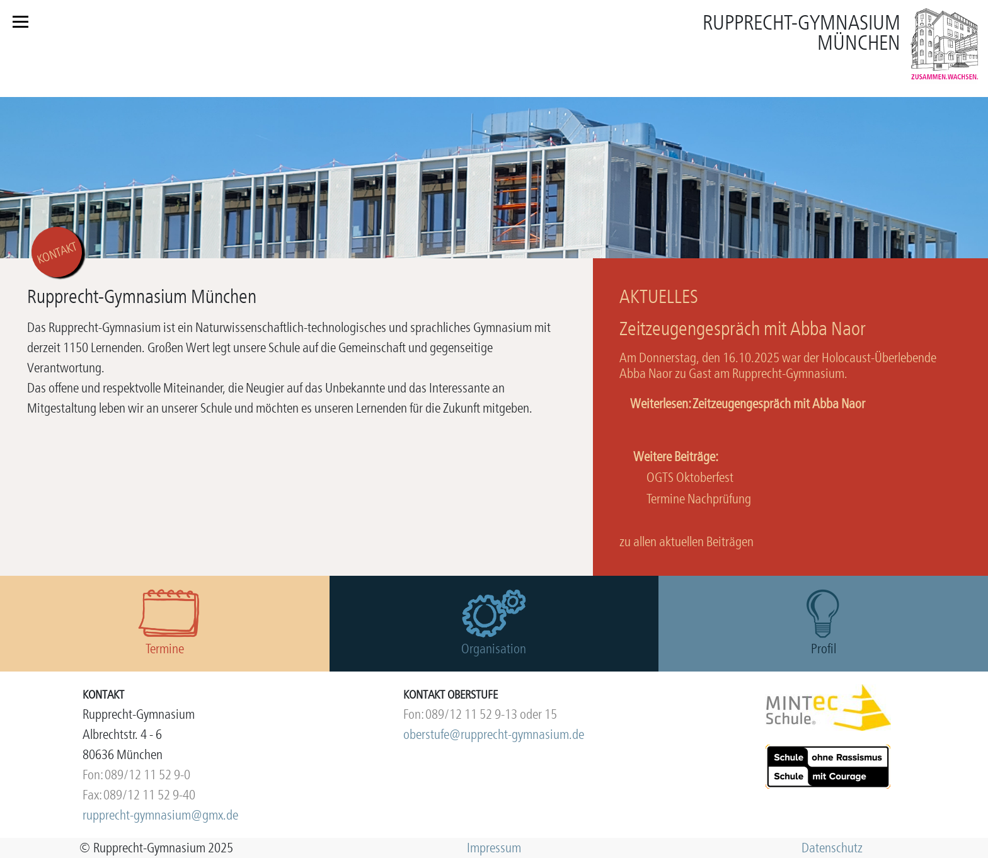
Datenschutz (832, 847)
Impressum (494, 847)
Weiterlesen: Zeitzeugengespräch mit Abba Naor (747, 403)
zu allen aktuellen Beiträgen (686, 541)
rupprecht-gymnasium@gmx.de (160, 815)
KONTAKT (57, 252)
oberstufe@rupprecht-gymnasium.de (493, 734)
